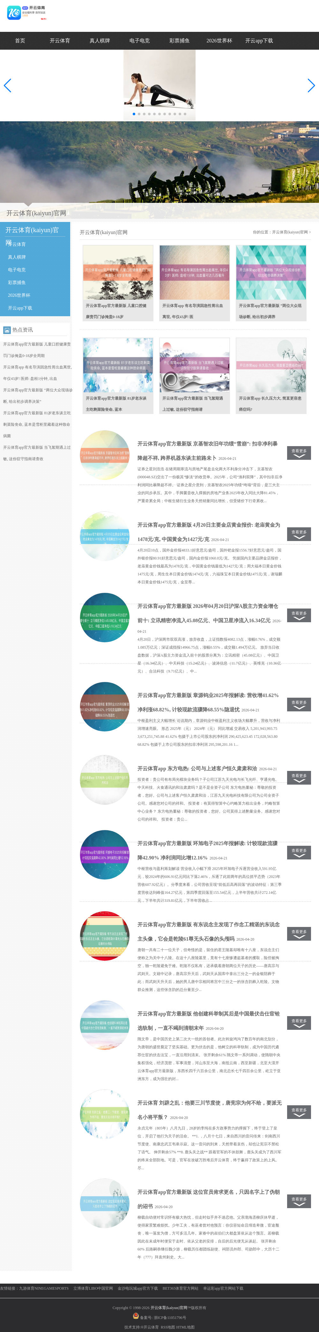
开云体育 (60, 40)
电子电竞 (140, 40)
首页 (20, 40)
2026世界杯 (219, 40)
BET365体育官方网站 (181, 1288)
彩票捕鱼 (179, 40)
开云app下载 (259, 40)
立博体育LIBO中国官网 (93, 1288)
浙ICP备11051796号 (170, 1317)
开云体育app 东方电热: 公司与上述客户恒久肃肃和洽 (197, 768)
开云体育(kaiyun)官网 (290, 232)
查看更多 (299, 451)
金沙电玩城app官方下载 (138, 1288)
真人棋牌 (100, 40)
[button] (311, 86)
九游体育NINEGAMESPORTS (44, 1288)
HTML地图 (185, 1327)
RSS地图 (168, 1327)
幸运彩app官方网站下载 (223, 1288)
